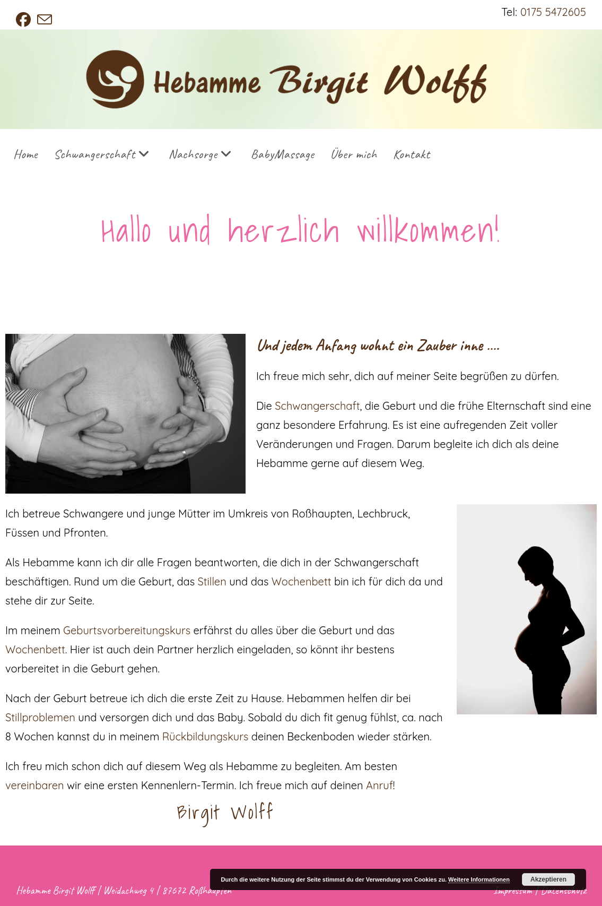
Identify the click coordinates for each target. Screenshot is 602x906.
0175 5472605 (553, 12)
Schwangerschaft (317, 405)
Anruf (379, 785)
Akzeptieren (548, 879)
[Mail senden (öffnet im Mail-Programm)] (44, 19)
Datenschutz (563, 890)
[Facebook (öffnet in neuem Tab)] (25, 19)
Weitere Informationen (479, 879)
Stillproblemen (40, 717)
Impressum (512, 890)
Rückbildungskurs (205, 736)
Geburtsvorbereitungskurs (126, 630)
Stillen (212, 581)
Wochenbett (303, 581)
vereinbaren (34, 785)
